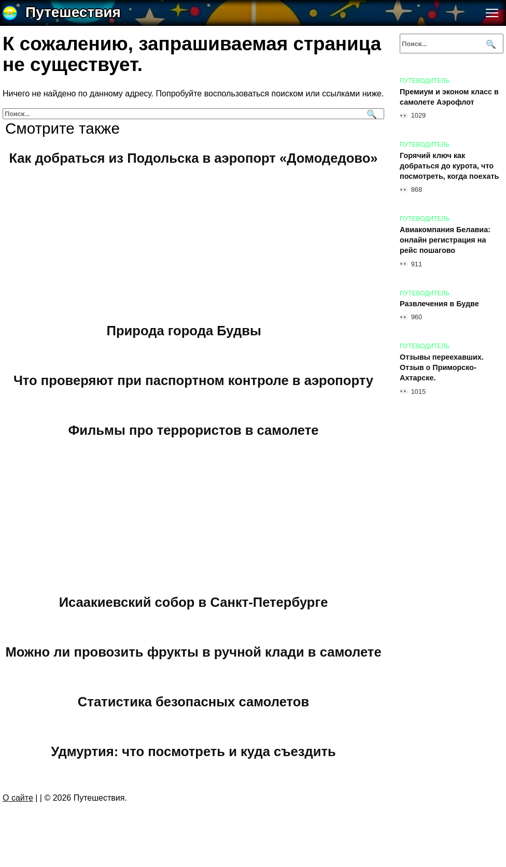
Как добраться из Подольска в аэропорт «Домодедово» (193, 158)
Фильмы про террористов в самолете (193, 429)
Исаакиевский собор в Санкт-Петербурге (193, 601)
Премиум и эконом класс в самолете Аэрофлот (449, 97)
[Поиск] (370, 113)
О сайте (18, 797)
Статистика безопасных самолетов (193, 701)
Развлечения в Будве (439, 304)
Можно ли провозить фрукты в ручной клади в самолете (193, 651)
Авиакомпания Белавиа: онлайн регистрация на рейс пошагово (445, 239)
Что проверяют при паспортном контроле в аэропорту (193, 380)
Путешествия (73, 12)
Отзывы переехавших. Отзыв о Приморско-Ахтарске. (442, 367)
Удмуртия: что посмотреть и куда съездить (193, 751)
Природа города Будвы (184, 330)
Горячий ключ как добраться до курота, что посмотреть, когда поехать (449, 165)
